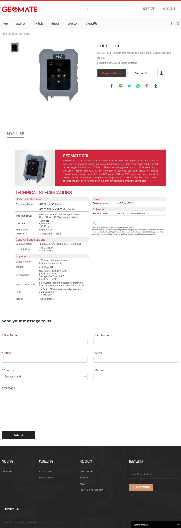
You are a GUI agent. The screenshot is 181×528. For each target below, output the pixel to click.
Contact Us (91, 23)
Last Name (101, 335)
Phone (98, 370)
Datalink (27, 34)
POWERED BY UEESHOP (53, 522)
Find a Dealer (46, 477)
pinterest (147, 86)
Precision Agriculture (91, 489)
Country (8, 370)
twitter (129, 86)
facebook (111, 86)
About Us (20, 23)
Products (38, 23)
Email (6, 353)
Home (5, 23)
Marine (84, 477)
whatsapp (138, 86)
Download (73, 23)
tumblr (156, 86)
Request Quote (111, 73)
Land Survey (15, 34)
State (97, 353)
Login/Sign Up (168, 8)
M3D (82, 483)
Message (8, 388)
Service (55, 23)
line (120, 86)
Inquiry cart (149, 8)
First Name (10, 335)
